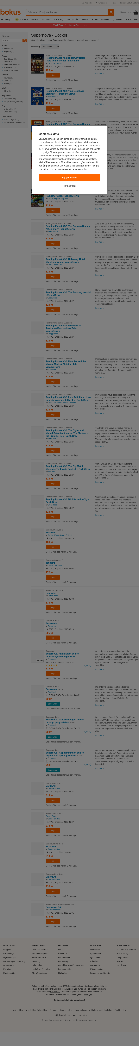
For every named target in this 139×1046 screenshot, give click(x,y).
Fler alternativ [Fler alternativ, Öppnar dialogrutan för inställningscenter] (69, 186)
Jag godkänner (70, 177)
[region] (69, 160)
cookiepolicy (81, 169)
